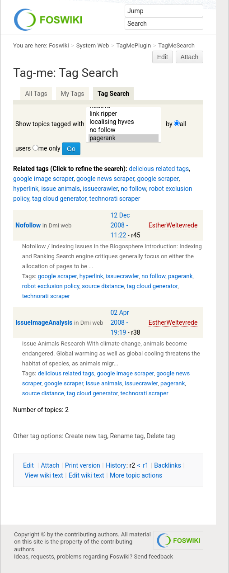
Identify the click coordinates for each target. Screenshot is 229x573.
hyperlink (25, 188)
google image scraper (43, 178)
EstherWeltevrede (173, 225)
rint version (82, 465)
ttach (50, 465)
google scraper (158, 178)
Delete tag (160, 436)
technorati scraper (114, 198)
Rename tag (127, 436)
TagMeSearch (176, 45)
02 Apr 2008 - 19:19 (120, 322)
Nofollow (28, 225)
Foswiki (59, 45)
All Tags (36, 93)
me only (49, 148)
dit (29, 465)
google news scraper (105, 178)
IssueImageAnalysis (44, 322)
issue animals (60, 188)
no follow (124, 130)
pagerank (124, 138)
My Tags (72, 93)
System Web (92, 45)
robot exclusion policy (50, 286)
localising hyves (124, 122)
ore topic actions (136, 475)
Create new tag (86, 436)
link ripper (124, 114)
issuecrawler (100, 188)
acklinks (167, 465)
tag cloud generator (59, 198)
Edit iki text (86, 475)
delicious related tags (159, 168)
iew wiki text (43, 475)
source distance (103, 286)
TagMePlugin (134, 45)
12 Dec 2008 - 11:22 (120, 225)
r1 (146, 465)
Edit (162, 57)
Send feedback (153, 556)
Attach (190, 57)
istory (116, 465)
